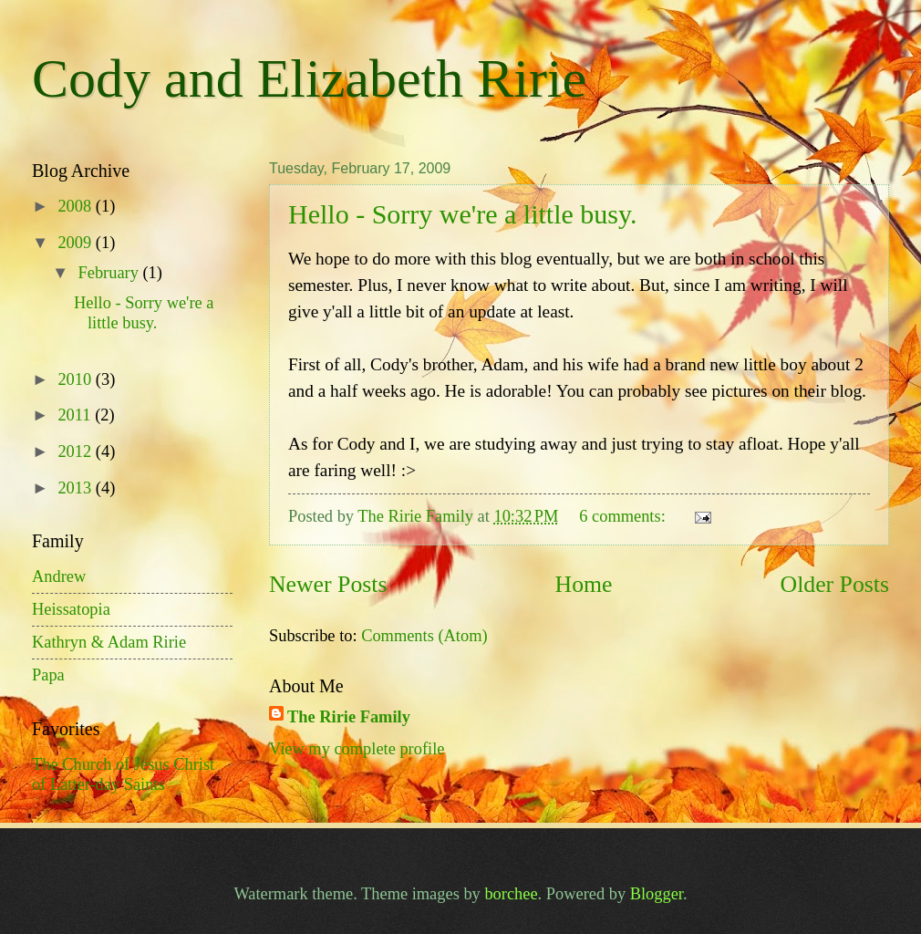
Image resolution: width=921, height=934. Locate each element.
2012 (76, 451)
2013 (76, 488)
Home (584, 584)
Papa (48, 675)
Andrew (59, 576)
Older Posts (835, 584)
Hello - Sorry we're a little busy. (462, 214)
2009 (76, 243)
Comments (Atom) (424, 636)
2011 (76, 415)
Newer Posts (328, 584)
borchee (510, 894)
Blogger (656, 894)
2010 (76, 379)
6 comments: (624, 516)
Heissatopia (71, 609)
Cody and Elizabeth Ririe (309, 78)
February (110, 273)
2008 (76, 206)
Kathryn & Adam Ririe (109, 642)
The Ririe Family (348, 717)
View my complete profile (356, 749)
